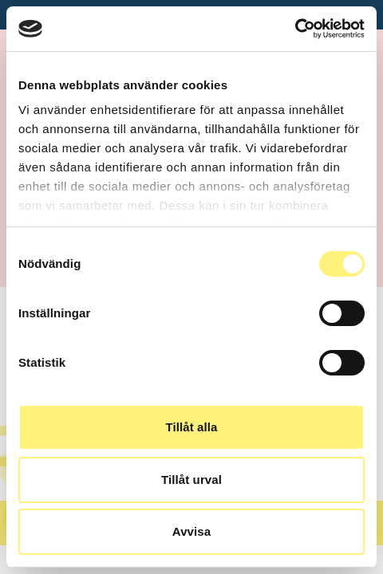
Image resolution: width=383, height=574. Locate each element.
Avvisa (191, 531)
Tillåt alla (191, 427)
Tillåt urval (191, 479)
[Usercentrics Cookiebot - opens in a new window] (295, 28)
